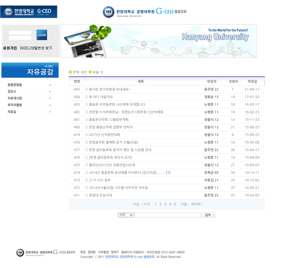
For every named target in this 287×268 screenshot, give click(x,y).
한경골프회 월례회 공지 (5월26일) (113, 142)
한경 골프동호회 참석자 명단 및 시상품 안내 (120, 150)
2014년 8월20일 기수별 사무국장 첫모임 (118, 188)
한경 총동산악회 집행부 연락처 (111, 127)
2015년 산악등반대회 (104, 135)
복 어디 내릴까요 (101, 97)
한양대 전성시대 (100, 195)
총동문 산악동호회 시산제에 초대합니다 (117, 104)
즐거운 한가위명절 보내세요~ (110, 89)
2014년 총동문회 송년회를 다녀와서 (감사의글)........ (129, 172)
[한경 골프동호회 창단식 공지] (110, 157)
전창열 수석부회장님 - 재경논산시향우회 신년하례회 (126, 112)
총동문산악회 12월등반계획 (109, 119)
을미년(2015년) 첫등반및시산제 (112, 165)
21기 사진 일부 (100, 180)
